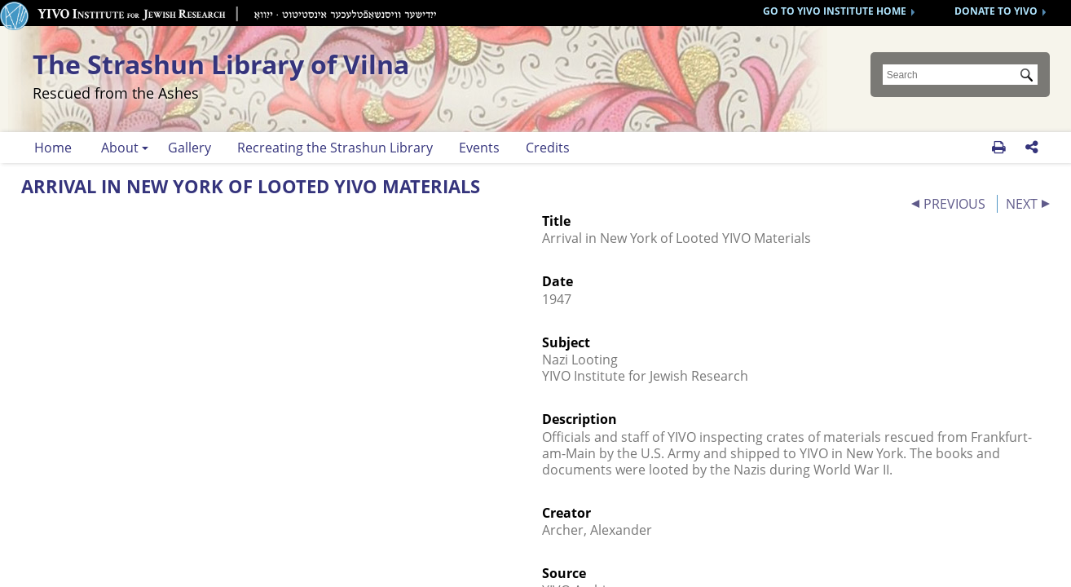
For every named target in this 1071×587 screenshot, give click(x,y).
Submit (1029, 76)
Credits (548, 148)
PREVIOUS (954, 204)
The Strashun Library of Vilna (320, 73)
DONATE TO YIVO (996, 11)
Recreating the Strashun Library (335, 148)
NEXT (1022, 204)
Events (479, 148)
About (120, 148)
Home (53, 148)
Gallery (189, 148)
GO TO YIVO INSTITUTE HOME (834, 11)
